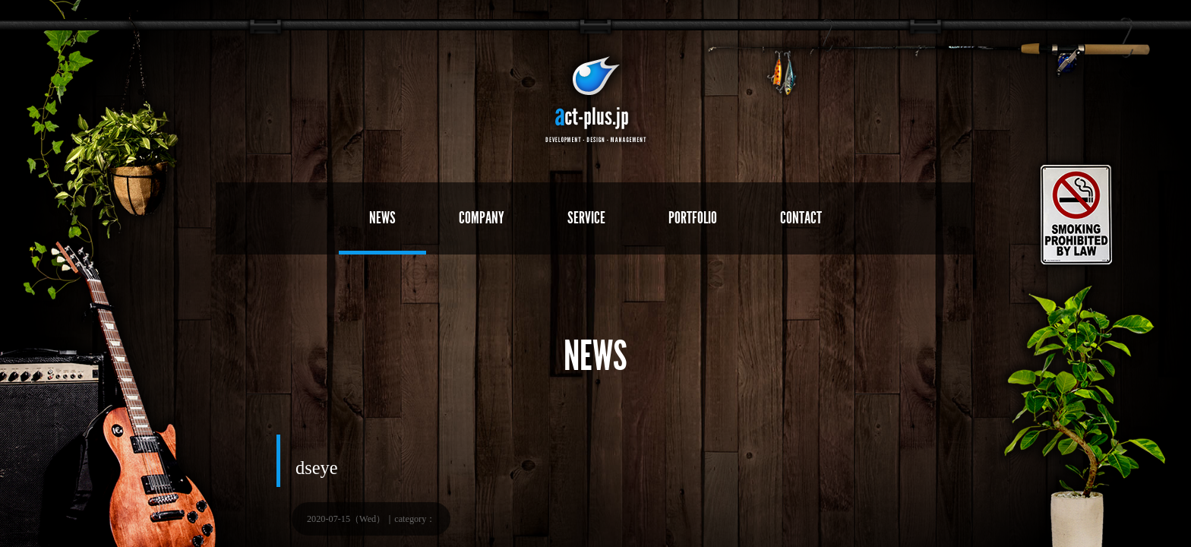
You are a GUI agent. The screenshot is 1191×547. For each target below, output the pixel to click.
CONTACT (801, 217)
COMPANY (481, 217)
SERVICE (586, 217)
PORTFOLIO (692, 217)
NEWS (382, 217)
